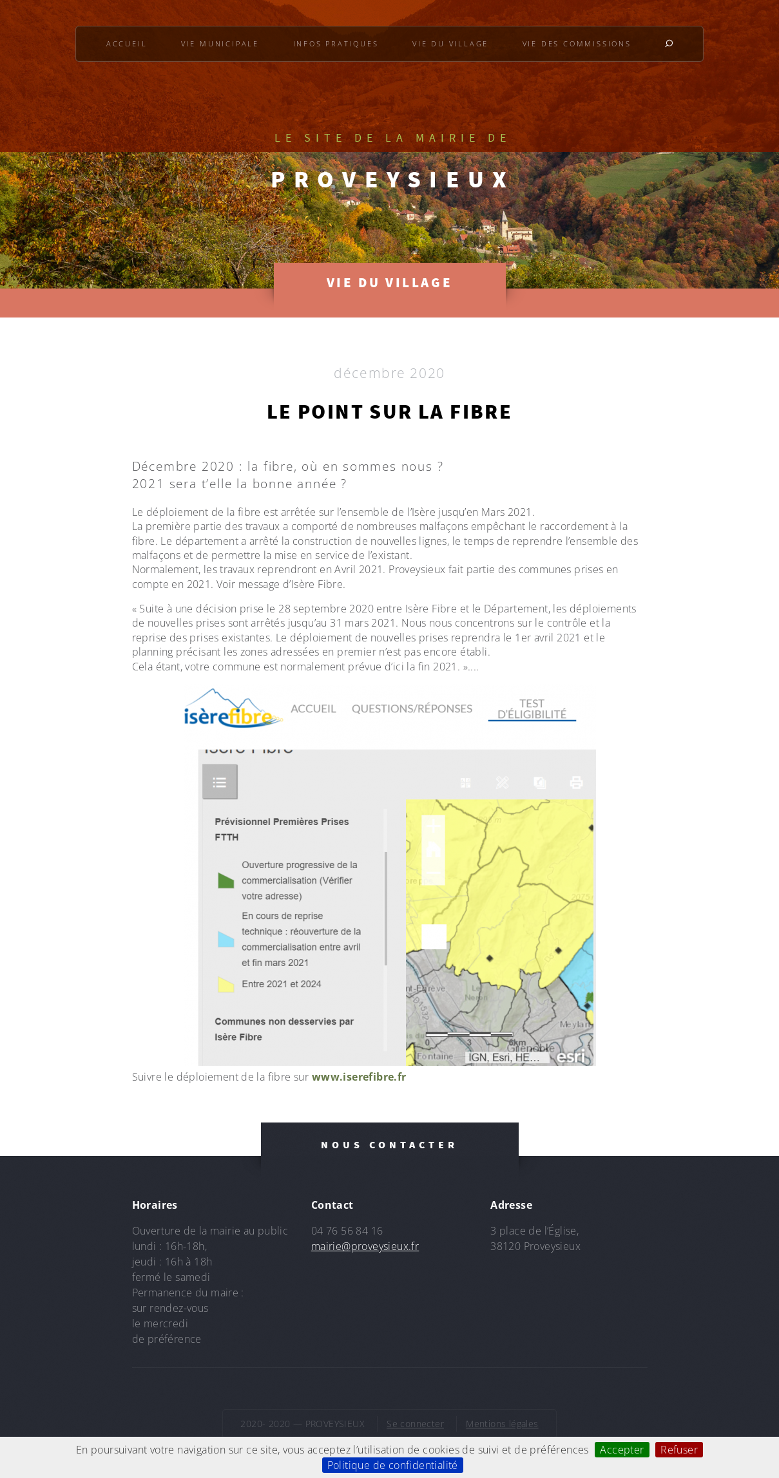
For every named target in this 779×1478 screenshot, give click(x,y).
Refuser (679, 1450)
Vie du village (450, 43)
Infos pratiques (336, 43)
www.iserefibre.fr (359, 1077)
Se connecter (415, 1423)
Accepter (622, 1450)
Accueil (127, 43)
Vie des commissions (577, 43)
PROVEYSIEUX (393, 179)
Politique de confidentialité (392, 1465)
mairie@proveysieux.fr (365, 1246)
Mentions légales (502, 1423)
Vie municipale (220, 43)
